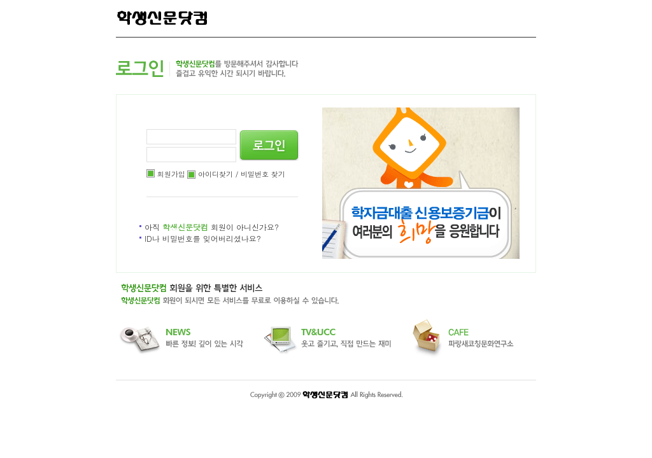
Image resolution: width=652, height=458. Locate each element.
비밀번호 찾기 (263, 174)
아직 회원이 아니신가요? (212, 226)
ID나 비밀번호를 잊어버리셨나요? (203, 238)
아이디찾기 (215, 174)
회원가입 (171, 174)
